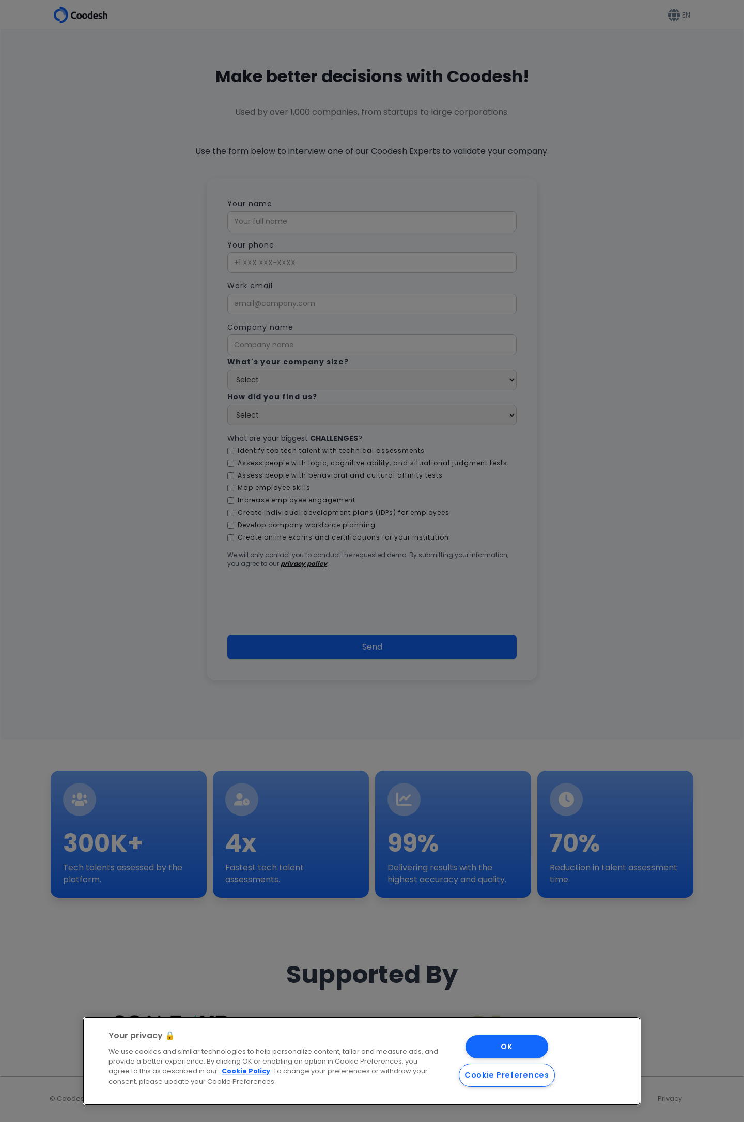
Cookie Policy (246, 1071)
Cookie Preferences (506, 1075)
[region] (362, 1061)
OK (507, 1046)
